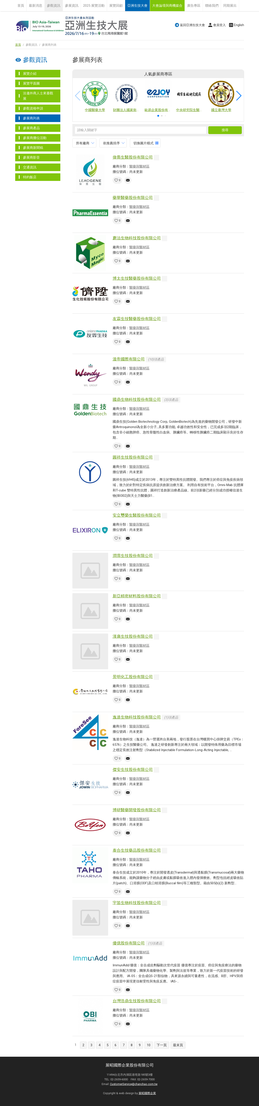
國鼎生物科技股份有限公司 (137, 399)
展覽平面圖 (31, 83)
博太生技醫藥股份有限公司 (137, 278)
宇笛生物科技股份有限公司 (137, 902)
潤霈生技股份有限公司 (133, 555)
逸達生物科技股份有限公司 (137, 717)
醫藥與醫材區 (139, 166)
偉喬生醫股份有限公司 (133, 157)
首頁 (20, 6)
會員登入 (219, 25)
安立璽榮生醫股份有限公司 (137, 515)
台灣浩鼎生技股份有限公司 (137, 1000)
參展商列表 (31, 118)
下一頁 (162, 1045)
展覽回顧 (116, 6)
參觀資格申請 (33, 108)
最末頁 (178, 1045)
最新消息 (35, 6)
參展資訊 (71, 6)
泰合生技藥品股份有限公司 (137, 850)
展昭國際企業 (147, 1093)
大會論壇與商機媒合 (167, 6)
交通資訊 (29, 167)
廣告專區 (193, 6)
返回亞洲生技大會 (192, 25)
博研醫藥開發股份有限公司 (137, 810)
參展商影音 (31, 157)
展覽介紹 (29, 74)
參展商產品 (31, 128)
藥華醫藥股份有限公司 (133, 197)
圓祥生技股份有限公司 (133, 457)
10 (148, 1045)
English (239, 25)
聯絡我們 (212, 6)
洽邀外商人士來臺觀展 (38, 96)
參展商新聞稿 (33, 148)
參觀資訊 (53, 6)
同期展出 (230, 6)
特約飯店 (29, 177)
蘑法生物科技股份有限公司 (137, 238)
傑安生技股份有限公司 (133, 769)
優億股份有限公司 (129, 943)
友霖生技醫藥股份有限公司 (137, 318)
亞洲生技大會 (137, 6)
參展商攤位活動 (34, 138)
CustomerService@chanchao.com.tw (134, 1084)
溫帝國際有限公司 (129, 359)
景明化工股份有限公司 (133, 676)
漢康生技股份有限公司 (133, 636)
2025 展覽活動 (94, 6)
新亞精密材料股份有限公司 (137, 596)
